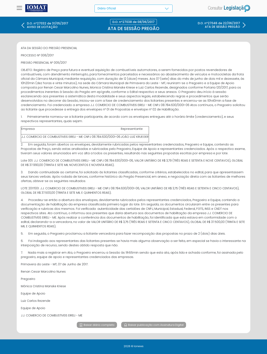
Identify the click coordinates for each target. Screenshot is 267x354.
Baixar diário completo (99, 325)
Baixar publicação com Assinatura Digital (155, 325)
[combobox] (133, 9)
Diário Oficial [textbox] (107, 8)
